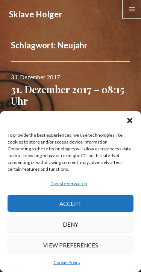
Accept (70, 203)
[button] (129, 120)
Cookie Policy (66, 262)
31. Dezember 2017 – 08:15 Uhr (67, 95)
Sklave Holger (35, 14)
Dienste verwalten (68, 183)
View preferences (70, 245)
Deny (70, 224)
